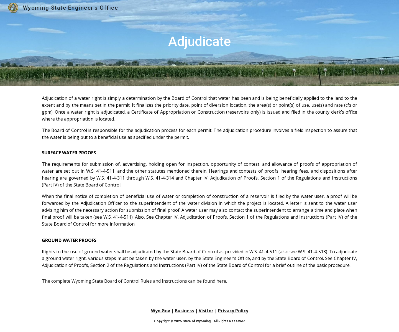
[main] (199, 43)
